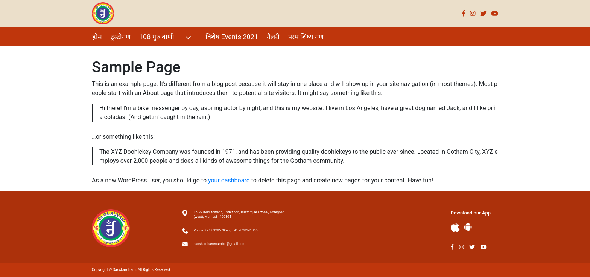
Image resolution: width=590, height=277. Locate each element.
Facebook (463, 13)
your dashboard (229, 180)
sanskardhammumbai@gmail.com (220, 244)
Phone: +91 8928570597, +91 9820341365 (226, 230)
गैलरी (273, 37)
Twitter (483, 13)
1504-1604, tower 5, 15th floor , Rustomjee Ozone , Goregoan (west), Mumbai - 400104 (239, 214)
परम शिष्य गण (306, 37)
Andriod (468, 227)
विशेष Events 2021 (231, 37)
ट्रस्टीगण (121, 37)
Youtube (494, 13)
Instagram (473, 13)
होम (97, 37)
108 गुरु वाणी (166, 37)
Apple (455, 227)
